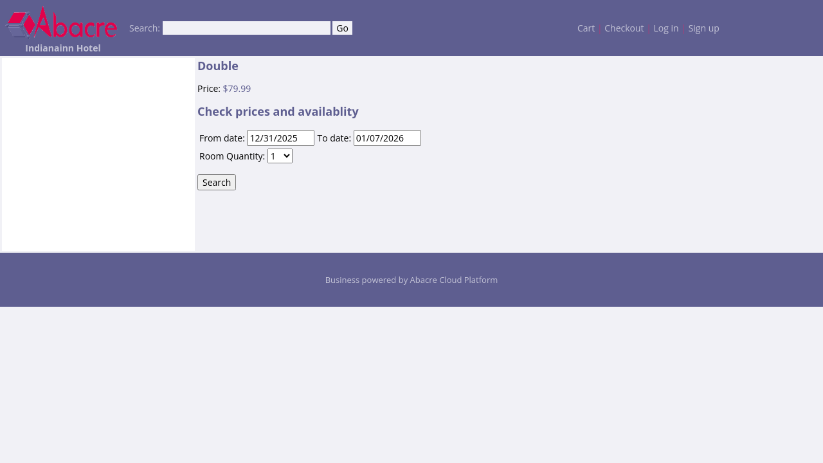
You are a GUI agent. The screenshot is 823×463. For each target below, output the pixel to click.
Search (217, 182)
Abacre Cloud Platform (454, 280)
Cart (586, 28)
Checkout (624, 28)
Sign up (704, 28)
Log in (666, 28)
